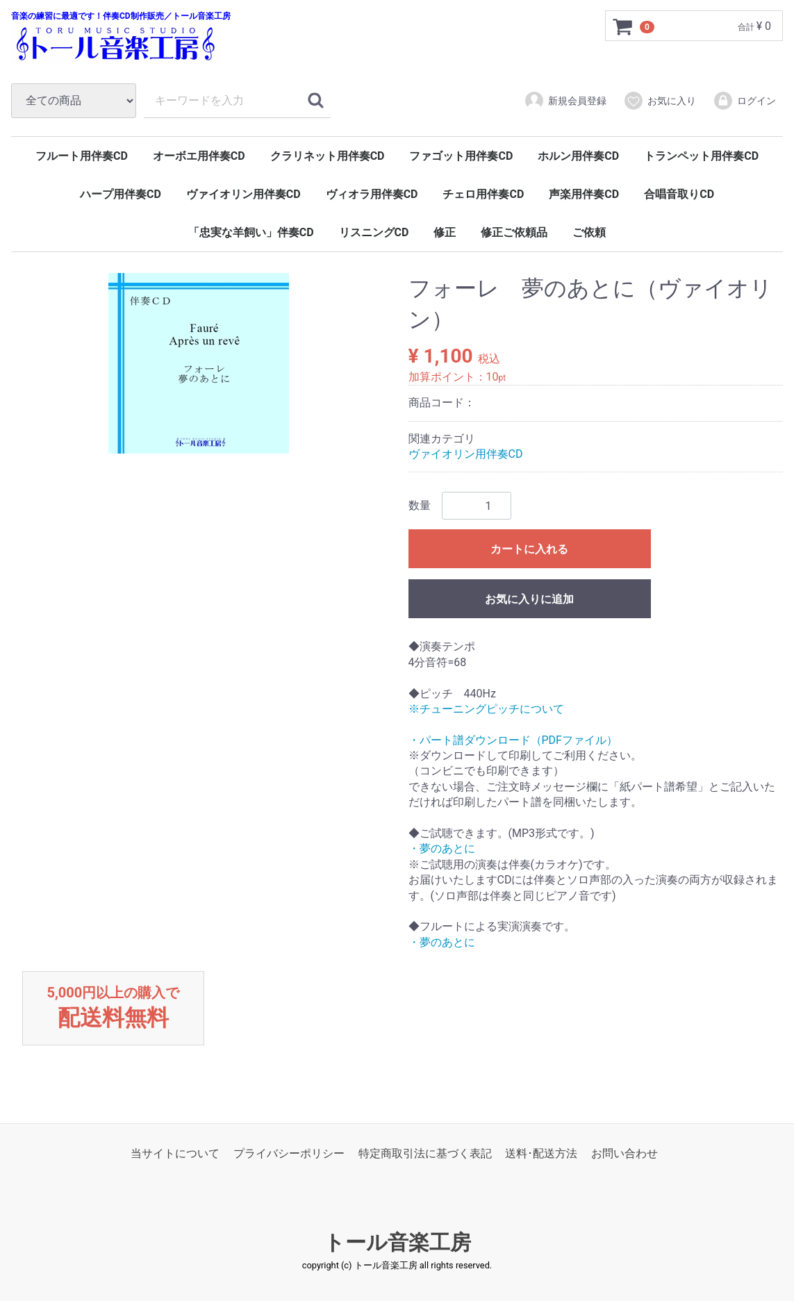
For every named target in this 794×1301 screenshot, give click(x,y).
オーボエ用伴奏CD (199, 156)
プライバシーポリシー (289, 1153)
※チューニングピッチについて (486, 708)
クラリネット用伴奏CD (327, 156)
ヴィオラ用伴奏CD (372, 194)
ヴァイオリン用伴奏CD (243, 194)
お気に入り (659, 100)
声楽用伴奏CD (584, 194)
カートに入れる (529, 549)
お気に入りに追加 (529, 599)
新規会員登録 (565, 100)
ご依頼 (589, 232)
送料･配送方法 (541, 1153)
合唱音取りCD (679, 194)
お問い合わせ (624, 1153)
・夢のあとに (441, 849)
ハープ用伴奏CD (120, 194)
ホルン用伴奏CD (578, 156)
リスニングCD (374, 232)
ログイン (744, 100)
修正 (444, 232)
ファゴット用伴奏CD (461, 156)
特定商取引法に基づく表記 (425, 1153)
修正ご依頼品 (514, 232)
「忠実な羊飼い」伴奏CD (251, 232)
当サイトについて (175, 1153)
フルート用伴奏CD (81, 156)
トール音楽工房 (397, 1243)
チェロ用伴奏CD (483, 194)
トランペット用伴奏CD (701, 156)
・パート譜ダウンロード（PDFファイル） (513, 740)
